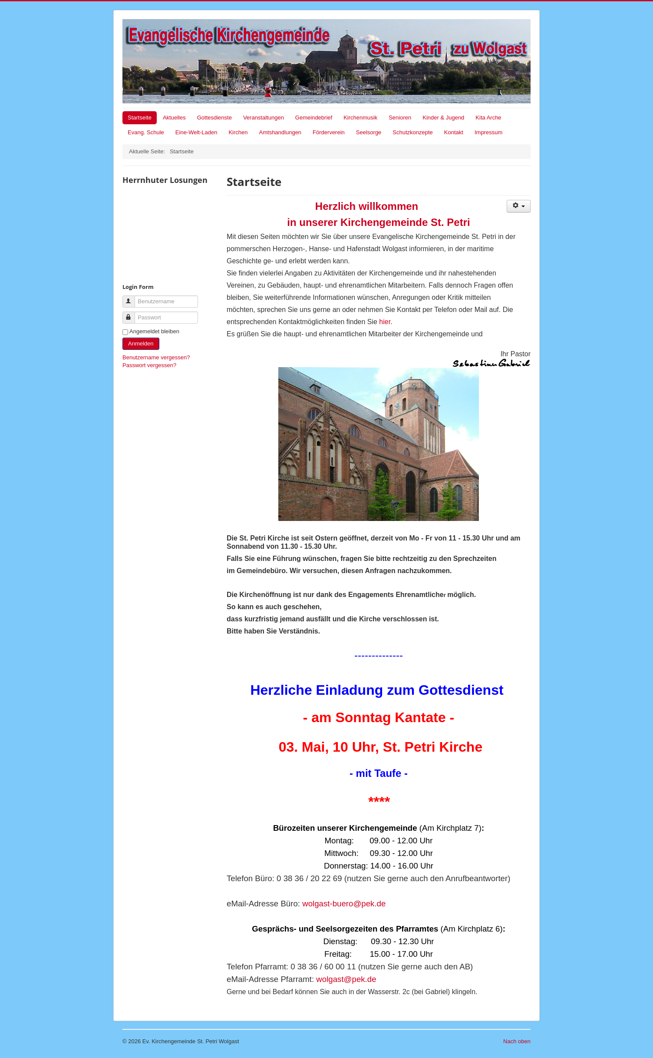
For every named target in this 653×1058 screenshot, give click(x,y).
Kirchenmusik (360, 117)
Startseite (140, 117)
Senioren (400, 117)
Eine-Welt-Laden (196, 132)
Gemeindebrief (313, 117)
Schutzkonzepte (412, 132)
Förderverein (329, 132)
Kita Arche (488, 117)
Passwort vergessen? (149, 365)
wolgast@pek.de (346, 979)
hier (384, 321)
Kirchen (237, 132)
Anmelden (141, 343)
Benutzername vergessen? (156, 357)
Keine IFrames (170, 232)
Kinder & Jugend (443, 117)
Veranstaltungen (263, 117)
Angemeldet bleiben (154, 331)
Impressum (488, 132)
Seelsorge (369, 132)
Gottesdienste (214, 117)
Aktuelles (174, 117)
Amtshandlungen (280, 132)
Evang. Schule (146, 132)
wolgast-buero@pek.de (344, 903)
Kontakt (453, 132)
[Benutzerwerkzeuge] (519, 206)
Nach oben (517, 1041)
